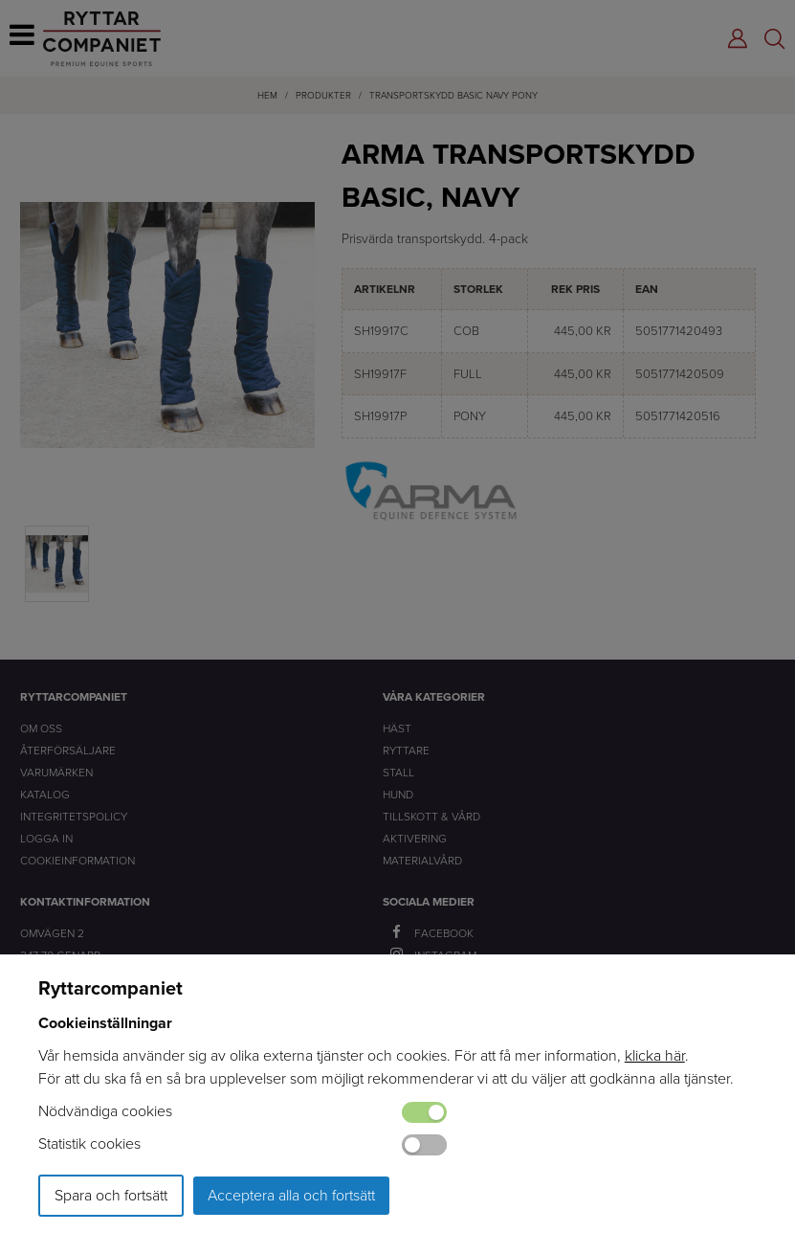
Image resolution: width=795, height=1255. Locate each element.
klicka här (655, 1055)
